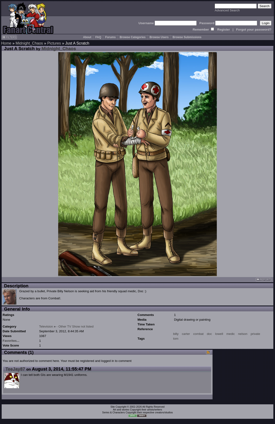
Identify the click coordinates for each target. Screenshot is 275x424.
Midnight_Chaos (29, 43)
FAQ (98, 37)
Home (6, 43)
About (87, 37)
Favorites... (11, 340)
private (255, 334)
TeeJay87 (15, 368)
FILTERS (9, 37)
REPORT (263, 279)
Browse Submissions (187, 37)
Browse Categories (133, 37)
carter (186, 334)
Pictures (54, 43)
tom (175, 338)
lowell (219, 334)
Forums (110, 37)
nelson (242, 334)
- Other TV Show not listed (75, 326)
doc (209, 334)
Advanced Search (227, 10)
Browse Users (159, 37)
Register (223, 29)
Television (46, 326)
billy (176, 334)
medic (230, 334)
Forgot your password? (253, 29)
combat (198, 334)
